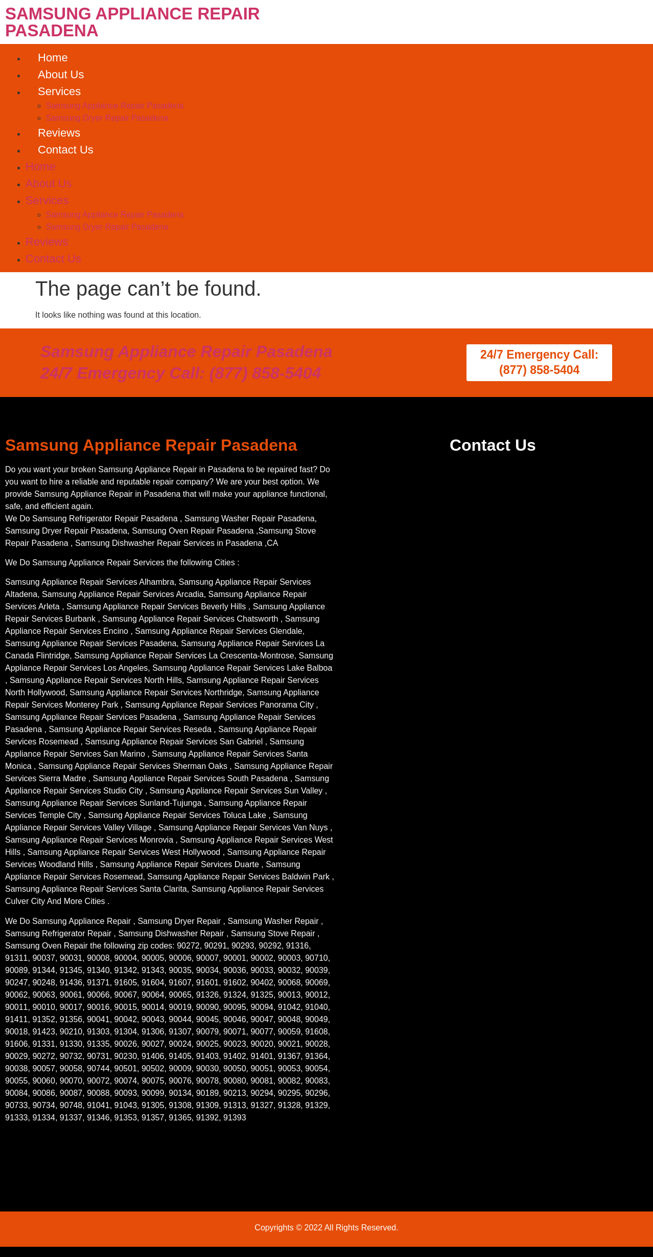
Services (59, 91)
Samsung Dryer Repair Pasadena (107, 118)
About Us (61, 74)
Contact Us (66, 149)
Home (53, 57)
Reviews (59, 132)
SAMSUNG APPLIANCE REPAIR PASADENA (132, 22)
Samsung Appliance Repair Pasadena (115, 105)
